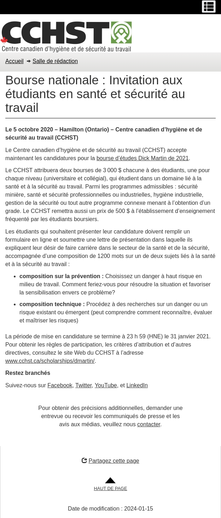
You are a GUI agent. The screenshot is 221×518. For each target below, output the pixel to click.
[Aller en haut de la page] (110, 484)
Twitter (83, 385)
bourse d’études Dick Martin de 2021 (143, 158)
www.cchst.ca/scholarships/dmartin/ (50, 361)
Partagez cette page (110, 461)
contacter (148, 424)
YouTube (106, 385)
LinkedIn (137, 385)
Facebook (59, 385)
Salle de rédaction (55, 61)
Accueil (14, 61)
